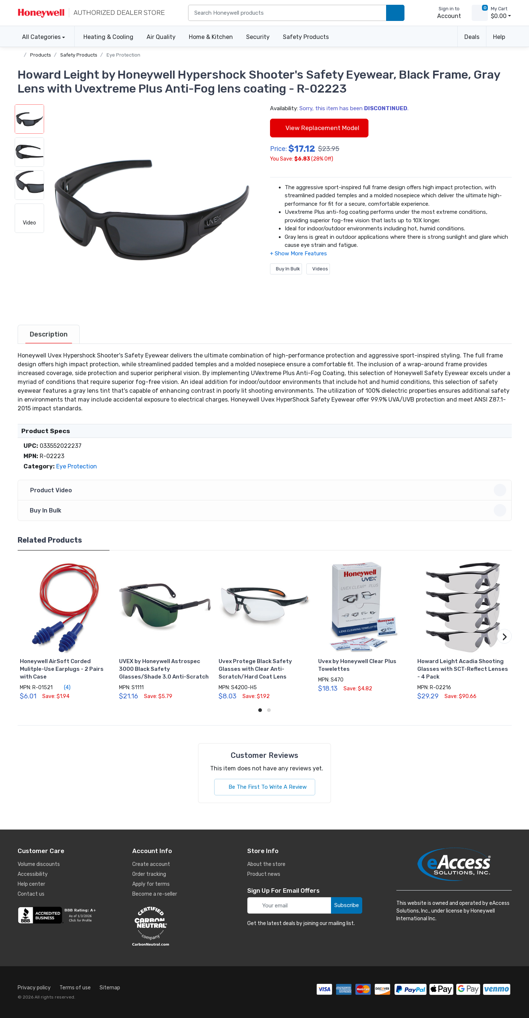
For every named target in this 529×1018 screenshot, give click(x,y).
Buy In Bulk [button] (265, 510)
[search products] (395, 13)
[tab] (49, 334)
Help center (31, 884)
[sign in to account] (444, 12)
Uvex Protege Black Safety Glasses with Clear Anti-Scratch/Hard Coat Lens (255, 669)
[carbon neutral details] (172, 926)
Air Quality (161, 36)
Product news (263, 874)
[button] (152, 208)
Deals (471, 36)
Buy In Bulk (286, 268)
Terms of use (75, 988)
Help (499, 36)
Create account (151, 864)
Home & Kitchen (211, 36)
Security (258, 36)
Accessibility (33, 874)
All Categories (39, 36)
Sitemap (110, 988)
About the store (266, 864)
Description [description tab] (49, 334)
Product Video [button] (265, 490)
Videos (318, 268)
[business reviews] (58, 915)
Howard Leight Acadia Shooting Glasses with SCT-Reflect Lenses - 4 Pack (462, 669)
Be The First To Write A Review (265, 787)
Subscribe (346, 905)
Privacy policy (34, 988)
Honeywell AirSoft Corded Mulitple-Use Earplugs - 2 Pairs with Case (62, 669)
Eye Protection (123, 55)
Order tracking (149, 874)
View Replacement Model (319, 128)
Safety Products (306, 36)
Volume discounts (39, 864)
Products (40, 55)
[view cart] (480, 13)
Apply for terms (151, 884)
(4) (63, 687)
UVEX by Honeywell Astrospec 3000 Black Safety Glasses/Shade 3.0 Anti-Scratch (164, 669)
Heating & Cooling (108, 36)
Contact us (31, 894)
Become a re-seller (154, 894)
